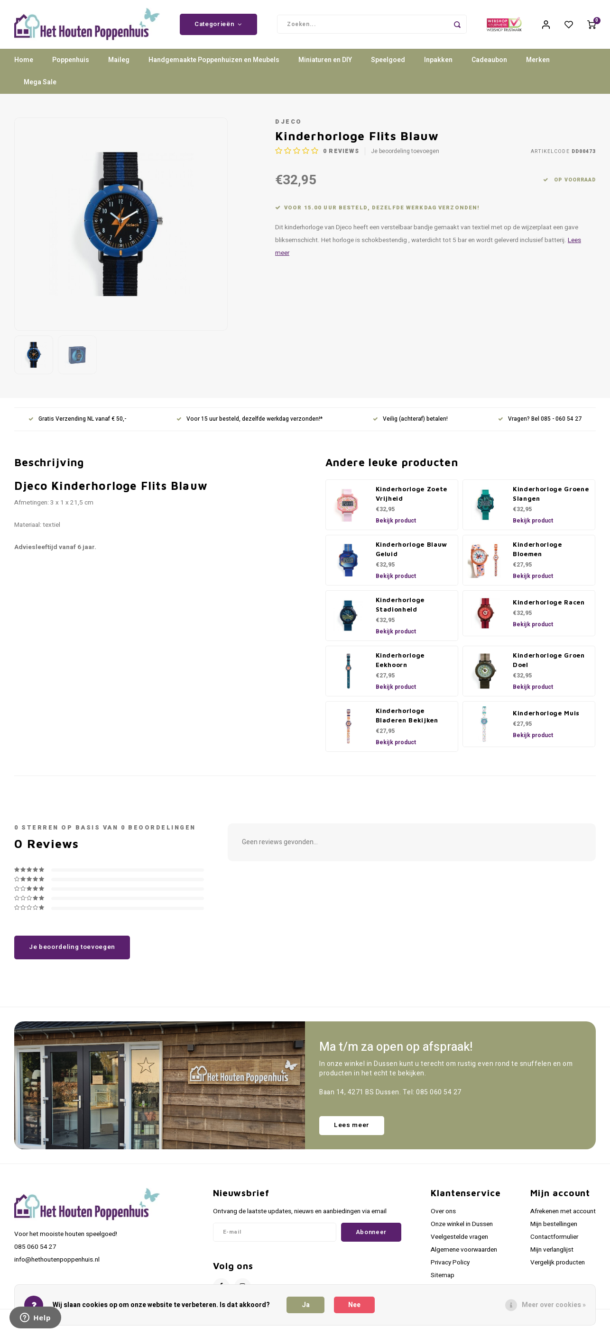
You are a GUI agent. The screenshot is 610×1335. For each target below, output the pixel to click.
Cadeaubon (489, 64)
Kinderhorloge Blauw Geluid (412, 552)
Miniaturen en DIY (325, 64)
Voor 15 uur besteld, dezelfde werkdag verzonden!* (249, 423)
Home (23, 64)
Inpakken (438, 64)
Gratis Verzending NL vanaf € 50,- (77, 423)
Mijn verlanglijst (551, 1253)
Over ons (443, 1214)
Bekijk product (396, 524)
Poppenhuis (70, 64)
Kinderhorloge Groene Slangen (551, 496)
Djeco (288, 125)
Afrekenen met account (563, 1214)
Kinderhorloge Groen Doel (549, 663)
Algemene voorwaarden (464, 1253)
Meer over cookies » (554, 1305)
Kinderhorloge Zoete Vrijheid (412, 496)
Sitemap (442, 1279)
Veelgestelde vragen (459, 1240)
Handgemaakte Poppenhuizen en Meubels (213, 64)
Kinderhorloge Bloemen (537, 552)
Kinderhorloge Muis (546, 716)
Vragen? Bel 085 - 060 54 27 (540, 423)
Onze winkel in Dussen (462, 1227)
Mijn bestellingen (553, 1227)
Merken (538, 64)
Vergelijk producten (557, 1266)
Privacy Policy (450, 1266)
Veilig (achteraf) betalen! (410, 423)
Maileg (118, 64)
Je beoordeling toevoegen (405, 155)
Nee (354, 1305)
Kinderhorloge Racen (549, 605)
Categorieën (218, 26)
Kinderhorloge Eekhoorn (400, 663)
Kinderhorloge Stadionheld (400, 607)
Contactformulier (554, 1240)
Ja (306, 1305)
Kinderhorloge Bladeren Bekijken (407, 718)
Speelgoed (388, 64)
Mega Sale (40, 86)
